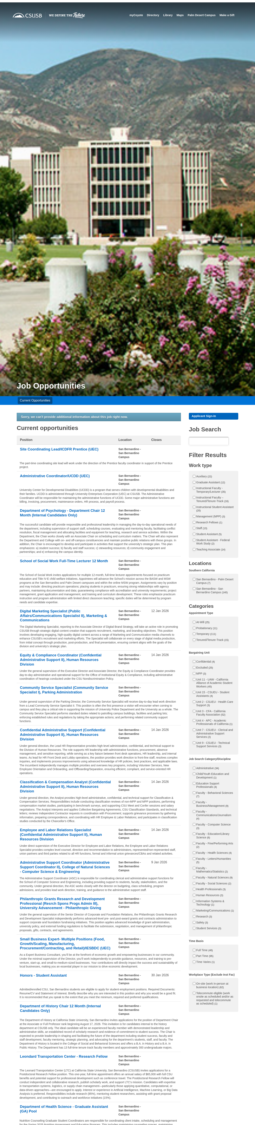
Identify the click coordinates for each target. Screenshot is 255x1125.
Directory (153, 15)
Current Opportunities (35, 400)
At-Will (203, 622)
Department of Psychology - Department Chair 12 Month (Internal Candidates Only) (63, 513)
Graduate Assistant (210, 483)
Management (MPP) (210, 517)
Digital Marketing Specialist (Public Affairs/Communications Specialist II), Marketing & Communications (65, 616)
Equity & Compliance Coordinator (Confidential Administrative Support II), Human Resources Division (64, 662)
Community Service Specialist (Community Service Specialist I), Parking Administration (61, 693)
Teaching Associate (210, 550)
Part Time (204, 956)
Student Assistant (209, 534)
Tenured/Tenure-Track (212, 640)
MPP (201, 674)
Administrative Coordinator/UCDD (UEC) (58, 476)
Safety (202, 923)
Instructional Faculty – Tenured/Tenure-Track (212, 500)
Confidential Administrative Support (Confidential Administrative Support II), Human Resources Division (65, 738)
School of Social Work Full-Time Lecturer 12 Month (61, 563)
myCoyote (136, 15)
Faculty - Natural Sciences (214, 878)
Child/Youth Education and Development (212, 776)
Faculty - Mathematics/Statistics (212, 870)
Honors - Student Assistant (45, 1001)
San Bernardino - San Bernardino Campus (212, 591)
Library (167, 15)
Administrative (207, 768)
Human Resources (209, 895)
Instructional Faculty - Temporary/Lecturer (211, 490)
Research (204, 917)
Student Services (208, 928)
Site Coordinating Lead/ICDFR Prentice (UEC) (63, 449)
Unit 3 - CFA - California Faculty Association (211, 713)
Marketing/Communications (215, 911)
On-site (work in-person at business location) (212, 986)
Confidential (205, 662)
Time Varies (205, 962)
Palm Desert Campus (201, 15)
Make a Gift (226, 15)
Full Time (204, 950)
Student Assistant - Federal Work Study (213, 542)
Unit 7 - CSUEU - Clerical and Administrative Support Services (214, 734)
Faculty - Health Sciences (214, 853)
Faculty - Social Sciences (213, 884)
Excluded (204, 668)
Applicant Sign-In (205, 416)
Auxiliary (204, 477)
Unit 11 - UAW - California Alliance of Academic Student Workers (214, 684)
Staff (201, 528)
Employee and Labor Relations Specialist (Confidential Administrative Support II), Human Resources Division (65, 840)
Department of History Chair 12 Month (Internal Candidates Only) (64, 1034)
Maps (180, 15)
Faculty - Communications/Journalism (213, 816)
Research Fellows (209, 523)
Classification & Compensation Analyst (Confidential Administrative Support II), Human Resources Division (65, 791)
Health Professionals (211, 890)
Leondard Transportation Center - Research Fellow (61, 1084)
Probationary (206, 628)
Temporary (206, 634)
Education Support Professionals (207, 785)
